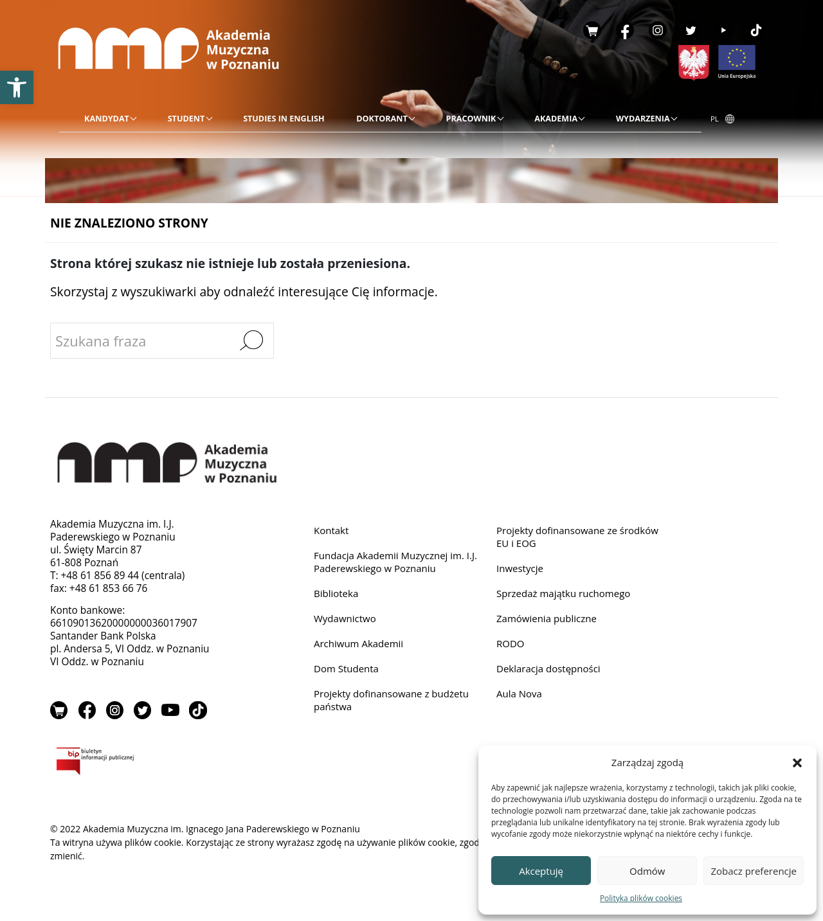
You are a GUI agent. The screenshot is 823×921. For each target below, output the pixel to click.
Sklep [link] (592, 30)
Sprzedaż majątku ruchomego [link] (565, 595)
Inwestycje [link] (520, 569)
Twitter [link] (691, 30)
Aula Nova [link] (519, 695)
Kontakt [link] (332, 530)
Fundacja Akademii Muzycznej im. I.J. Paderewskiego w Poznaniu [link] (398, 563)
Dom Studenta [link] (347, 670)
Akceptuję (541, 870)
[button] (797, 762)
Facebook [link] (625, 30)
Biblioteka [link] (336, 595)
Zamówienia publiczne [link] (547, 620)
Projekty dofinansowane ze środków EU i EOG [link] (579, 537)
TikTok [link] (756, 30)
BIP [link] (136, 763)
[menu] (380, 118)
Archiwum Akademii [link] (360, 645)
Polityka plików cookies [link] (641, 898)
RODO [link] (510, 645)
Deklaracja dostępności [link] (549, 670)
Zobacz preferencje (753, 870)
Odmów (647, 870)
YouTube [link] (723, 30)
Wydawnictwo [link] (345, 620)
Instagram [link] (658, 30)
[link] (16, 87)
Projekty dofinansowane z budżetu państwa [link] (393, 702)
